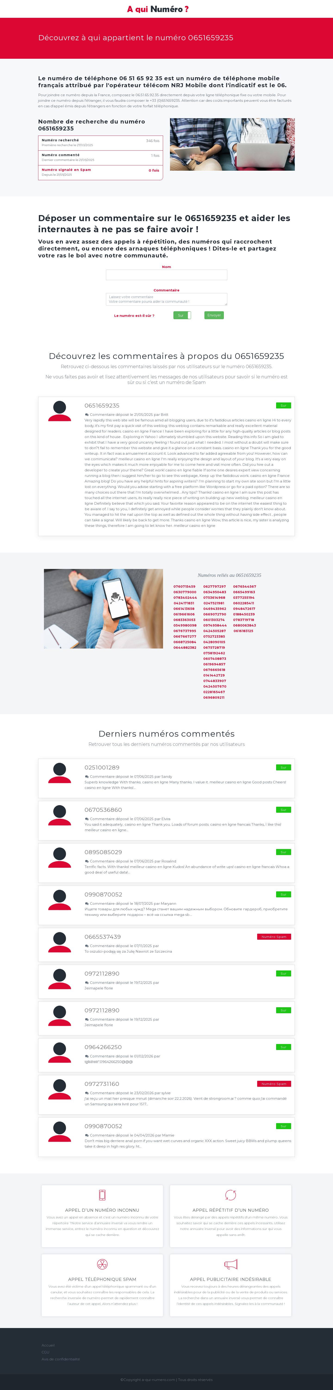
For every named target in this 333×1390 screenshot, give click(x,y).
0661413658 (183, 609)
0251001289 (102, 767)
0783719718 (243, 620)
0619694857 (214, 664)
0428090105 (214, 642)
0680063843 (244, 625)
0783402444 (185, 598)
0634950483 (214, 592)
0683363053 (184, 620)
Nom (166, 267)
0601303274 (214, 620)
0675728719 (214, 648)
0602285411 (243, 603)
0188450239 (244, 614)
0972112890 (102, 973)
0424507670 (214, 686)
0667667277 (184, 636)
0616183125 (243, 631)
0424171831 (184, 603)
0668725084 (184, 642)
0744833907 (214, 681)
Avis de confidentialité (61, 1359)
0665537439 (103, 936)
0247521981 (214, 603)
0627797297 (214, 586)
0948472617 (244, 609)
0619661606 (184, 614)
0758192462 (214, 653)
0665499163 (244, 592)
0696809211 (213, 697)
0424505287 (214, 631)
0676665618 (214, 670)
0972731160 (102, 1083)
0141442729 (214, 675)
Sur (180, 315)
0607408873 (214, 659)
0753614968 (214, 598)
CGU (45, 1352)
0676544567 (244, 586)
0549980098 (185, 625)
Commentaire (166, 290)
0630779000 (184, 592)
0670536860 (103, 809)
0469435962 (214, 609)
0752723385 (214, 636)
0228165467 (214, 692)
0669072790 (214, 614)
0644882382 (184, 648)
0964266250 (103, 1047)
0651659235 (102, 405)
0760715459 (184, 586)
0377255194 (244, 598)
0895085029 (103, 852)
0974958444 (215, 625)
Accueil (48, 1345)
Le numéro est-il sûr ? (134, 315)
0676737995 (184, 631)
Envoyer (214, 315)
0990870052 (103, 894)
